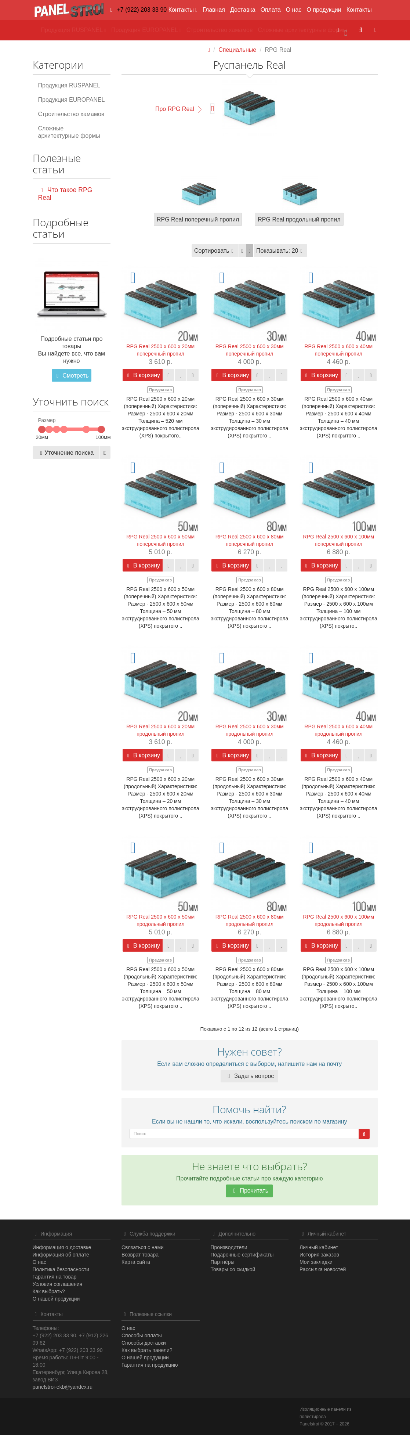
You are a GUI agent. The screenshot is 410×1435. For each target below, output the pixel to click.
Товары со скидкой (233, 1269)
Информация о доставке (62, 1247)
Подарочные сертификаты (242, 1255)
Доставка (242, 10)
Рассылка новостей (323, 1269)
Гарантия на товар (55, 1277)
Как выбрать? (49, 1291)
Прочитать (249, 1190)
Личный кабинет (319, 1247)
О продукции (323, 10)
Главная (214, 10)
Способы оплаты (141, 1335)
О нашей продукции (56, 1299)
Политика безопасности (61, 1269)
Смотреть (71, 375)
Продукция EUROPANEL (71, 100)
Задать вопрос (249, 1076)
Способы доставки (143, 1343)
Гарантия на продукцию (149, 1365)
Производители (229, 1247)
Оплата (271, 10)
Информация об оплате (61, 1255)
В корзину (142, 375)
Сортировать (215, 251)
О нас (294, 10)
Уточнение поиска (66, 453)
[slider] (42, 429)
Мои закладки (316, 1262)
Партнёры (223, 1262)
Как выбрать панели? (147, 1350)
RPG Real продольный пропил (299, 219)
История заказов (319, 1255)
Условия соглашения (58, 1284)
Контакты (359, 10)
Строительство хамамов (71, 114)
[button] (341, 30)
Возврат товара (140, 1255)
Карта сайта (135, 1262)
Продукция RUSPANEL (69, 85)
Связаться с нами (142, 1247)
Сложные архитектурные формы (69, 132)
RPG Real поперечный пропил (198, 219)
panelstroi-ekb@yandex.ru (63, 1387)
